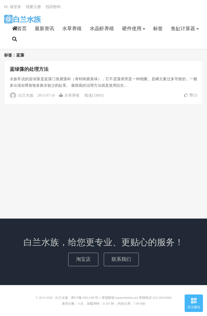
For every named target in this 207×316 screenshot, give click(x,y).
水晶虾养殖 (102, 28)
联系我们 (121, 259)
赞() (190, 95)
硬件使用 (132, 28)
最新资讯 (44, 28)
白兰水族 (22, 19)
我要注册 (33, 7)
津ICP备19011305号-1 (86, 298)
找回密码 (53, 7)
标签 (158, 28)
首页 (19, 28)
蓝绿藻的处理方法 (29, 69)
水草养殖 (72, 28)
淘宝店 (83, 259)
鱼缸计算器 (183, 28)
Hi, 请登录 (12, 7)
